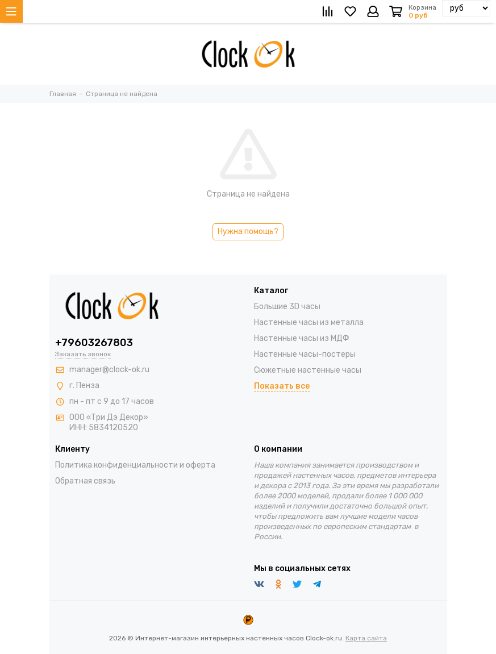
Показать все (282, 386)
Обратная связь (85, 481)
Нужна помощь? (248, 231)
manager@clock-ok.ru (109, 369)
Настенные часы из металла (309, 322)
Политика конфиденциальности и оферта (135, 465)
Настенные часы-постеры (305, 354)
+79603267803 (94, 342)
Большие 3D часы (287, 306)
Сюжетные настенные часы (307, 370)
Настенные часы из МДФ (301, 338)
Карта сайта (366, 638)
